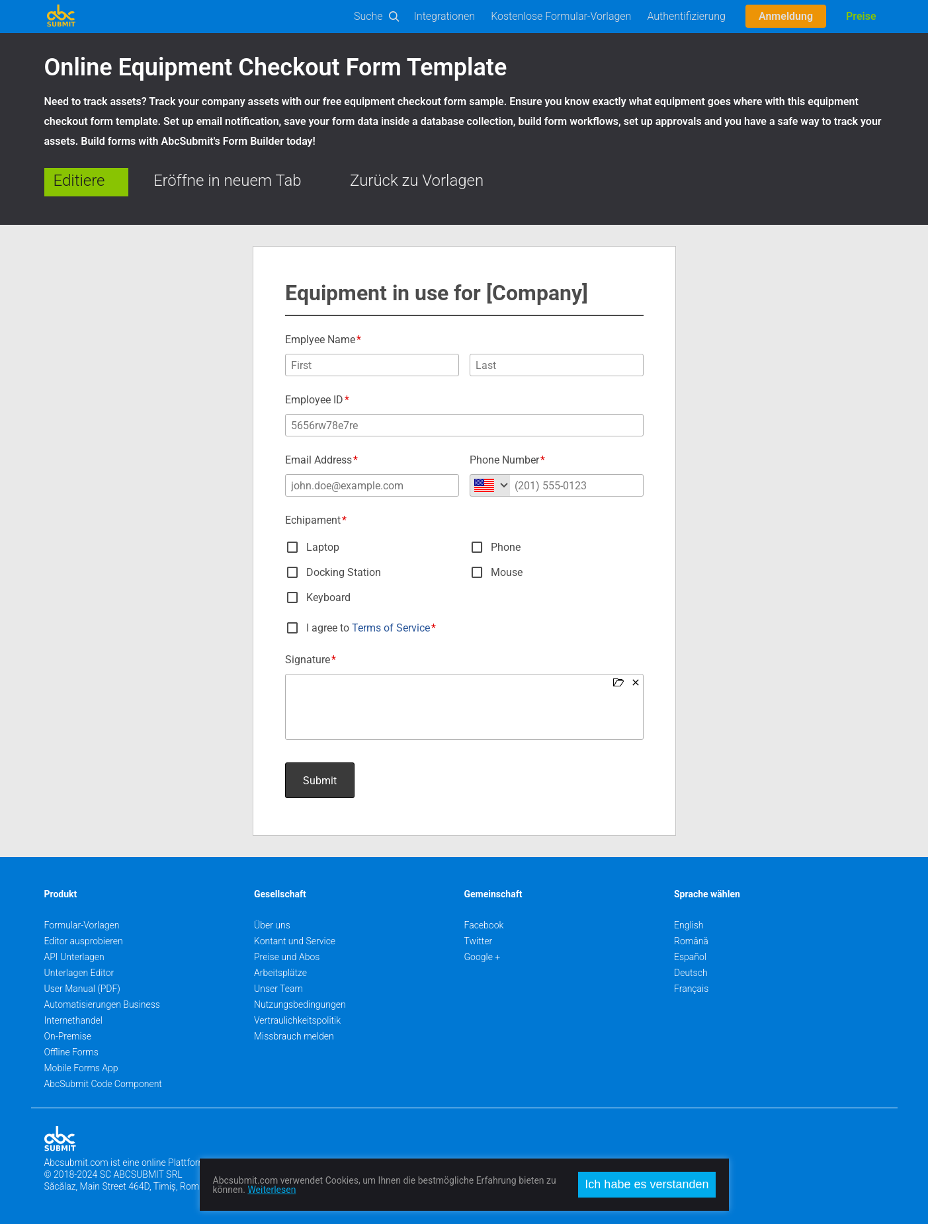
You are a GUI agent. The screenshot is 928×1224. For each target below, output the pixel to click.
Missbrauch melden (294, 1036)
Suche (368, 16)
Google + (482, 957)
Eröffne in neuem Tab (227, 180)
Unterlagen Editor (79, 972)
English (689, 925)
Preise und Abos (286, 957)
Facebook (484, 925)
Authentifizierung (686, 16)
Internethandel (73, 1020)
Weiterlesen (271, 1189)
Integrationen (445, 16)
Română (691, 941)
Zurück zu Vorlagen (417, 180)
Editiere (79, 180)
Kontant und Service (294, 941)
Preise (861, 16)
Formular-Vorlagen (82, 925)
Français (691, 988)
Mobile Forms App (81, 1068)
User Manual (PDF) (82, 988)
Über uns (272, 925)
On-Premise (68, 1036)
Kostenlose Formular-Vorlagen (561, 16)
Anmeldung (786, 16)
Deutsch (691, 972)
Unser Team (278, 988)
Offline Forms (71, 1052)
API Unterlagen (74, 957)
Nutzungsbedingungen (300, 1004)
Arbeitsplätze (280, 972)
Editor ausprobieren (83, 941)
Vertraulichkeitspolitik (297, 1020)
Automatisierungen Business (102, 1004)
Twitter (478, 941)
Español (690, 957)
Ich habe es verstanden (646, 1184)
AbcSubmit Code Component (103, 1084)
